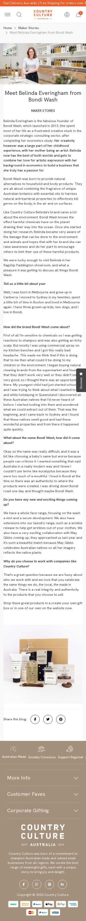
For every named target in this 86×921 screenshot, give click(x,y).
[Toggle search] (19, 14)
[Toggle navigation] (7, 14)
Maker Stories (43, 111)
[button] (78, 14)
